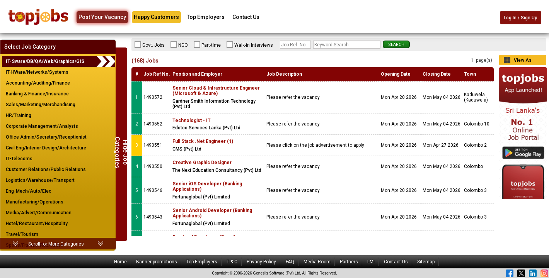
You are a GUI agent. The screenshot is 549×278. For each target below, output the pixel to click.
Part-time (207, 45)
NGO (179, 45)
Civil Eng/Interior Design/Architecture (46, 148)
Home (120, 261)
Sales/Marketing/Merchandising (40, 104)
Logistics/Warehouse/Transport (40, 180)
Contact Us (245, 17)
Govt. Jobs (150, 45)
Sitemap (426, 261)
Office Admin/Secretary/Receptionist (46, 137)
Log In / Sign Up (520, 17)
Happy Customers (156, 17)
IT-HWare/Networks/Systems (37, 72)
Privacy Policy (261, 261)
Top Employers (206, 17)
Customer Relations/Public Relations (46, 169)
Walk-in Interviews (250, 45)
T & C (232, 261)
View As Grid (523, 61)
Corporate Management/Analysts (42, 126)
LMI (371, 261)
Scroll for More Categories (56, 244)
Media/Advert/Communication (39, 212)
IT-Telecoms (19, 158)
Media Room (317, 261)
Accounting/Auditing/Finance (38, 83)
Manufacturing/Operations (34, 202)
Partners (349, 261)
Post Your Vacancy (102, 17)
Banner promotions (156, 261)
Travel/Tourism (22, 234)
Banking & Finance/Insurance (37, 94)
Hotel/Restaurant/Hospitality (37, 223)
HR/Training (18, 115)
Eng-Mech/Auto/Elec (28, 191)
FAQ (290, 261)
